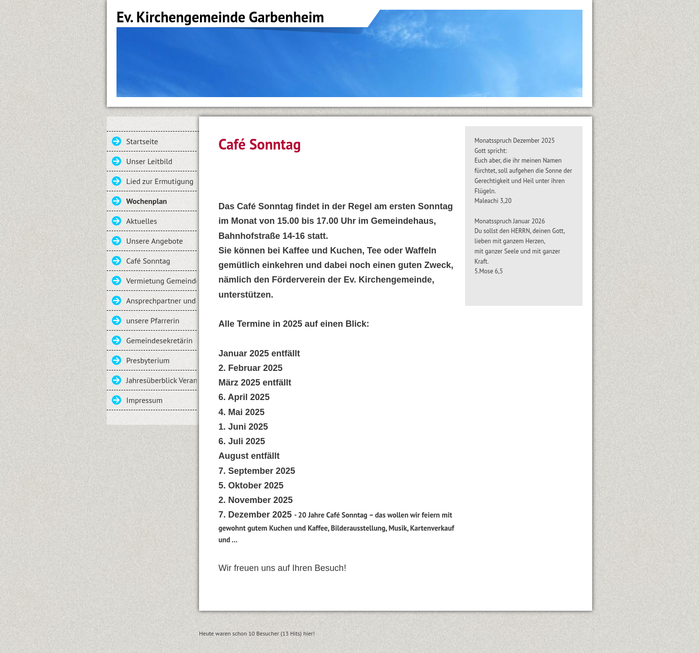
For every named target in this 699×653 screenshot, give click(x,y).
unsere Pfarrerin (153, 320)
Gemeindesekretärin (159, 340)
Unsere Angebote (154, 241)
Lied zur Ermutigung (159, 181)
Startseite (142, 141)
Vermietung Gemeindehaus (161, 280)
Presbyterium (147, 360)
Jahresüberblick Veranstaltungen (161, 380)
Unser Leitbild (149, 161)
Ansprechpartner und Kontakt (161, 300)
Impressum (144, 400)
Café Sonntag (148, 261)
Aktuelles (141, 221)
